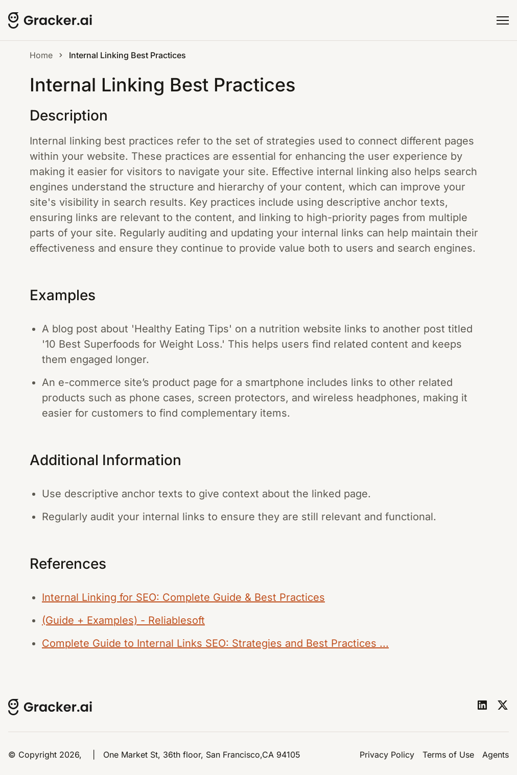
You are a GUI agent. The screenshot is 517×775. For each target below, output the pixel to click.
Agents (495, 754)
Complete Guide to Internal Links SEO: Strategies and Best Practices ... (215, 643)
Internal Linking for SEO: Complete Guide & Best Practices (183, 597)
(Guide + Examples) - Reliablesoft (123, 620)
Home (41, 55)
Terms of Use (448, 754)
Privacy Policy (387, 754)
